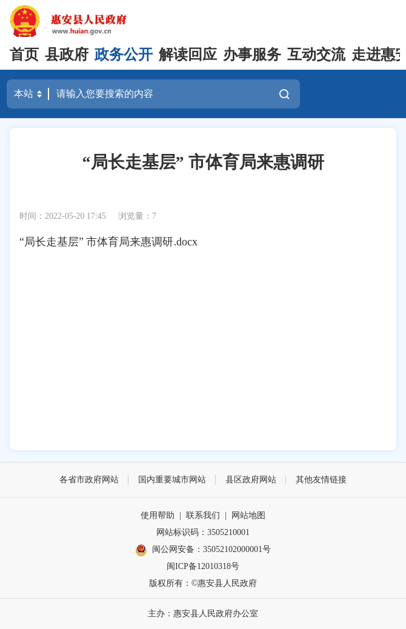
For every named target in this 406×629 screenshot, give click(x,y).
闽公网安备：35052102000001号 (203, 550)
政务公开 (124, 54)
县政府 (66, 54)
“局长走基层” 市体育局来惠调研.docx (108, 242)
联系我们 (203, 515)
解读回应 (188, 54)
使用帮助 (158, 515)
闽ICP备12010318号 (203, 566)
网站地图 (248, 515)
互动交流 (316, 54)
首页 (24, 54)
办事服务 (252, 54)
